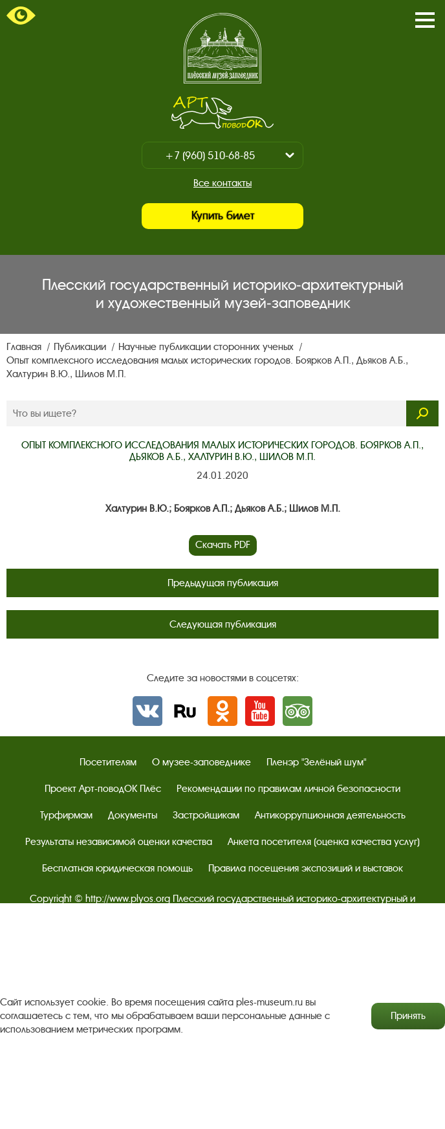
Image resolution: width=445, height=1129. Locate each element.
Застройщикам (206, 815)
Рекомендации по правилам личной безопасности (288, 789)
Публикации (81, 347)
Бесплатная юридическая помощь (117, 868)
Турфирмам (66, 815)
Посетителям (108, 762)
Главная (25, 347)
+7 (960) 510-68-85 (210, 155)
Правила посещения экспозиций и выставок (305, 868)
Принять (408, 1016)
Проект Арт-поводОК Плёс (103, 789)
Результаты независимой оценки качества (118, 842)
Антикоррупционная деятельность (330, 815)
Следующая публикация (222, 624)
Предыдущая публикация (223, 583)
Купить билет (222, 216)
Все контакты (222, 183)
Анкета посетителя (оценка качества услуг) (324, 842)
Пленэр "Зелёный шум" (316, 762)
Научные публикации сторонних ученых (207, 347)
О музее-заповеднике (201, 762)
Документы (132, 815)
